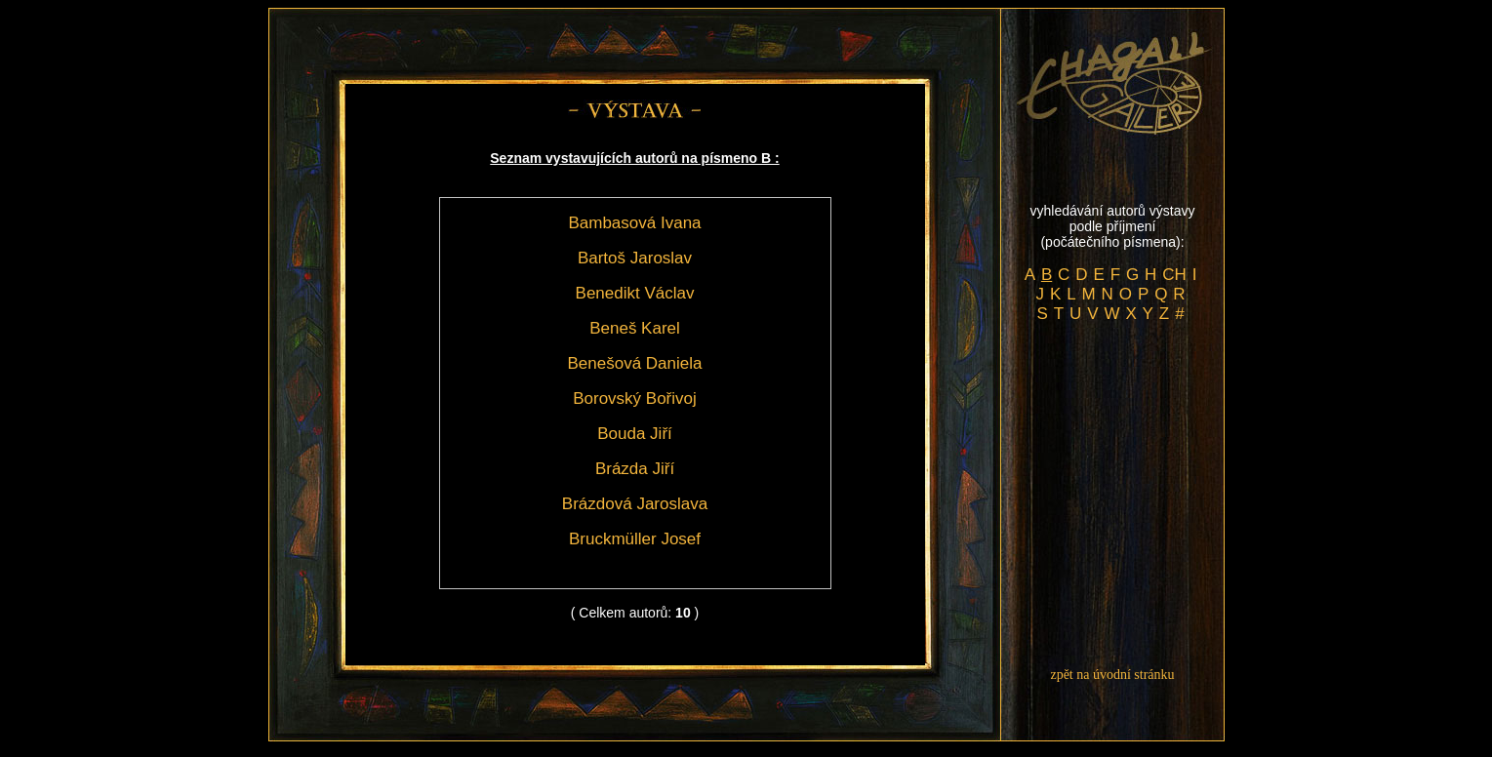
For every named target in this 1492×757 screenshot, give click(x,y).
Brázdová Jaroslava (634, 504)
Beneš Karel (634, 328)
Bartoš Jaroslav (635, 258)
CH (1174, 274)
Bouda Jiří (634, 433)
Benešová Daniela (635, 363)
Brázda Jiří (634, 468)
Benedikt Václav (635, 293)
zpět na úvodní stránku (1112, 674)
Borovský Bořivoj (635, 398)
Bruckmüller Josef (635, 539)
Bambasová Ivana (634, 223)
